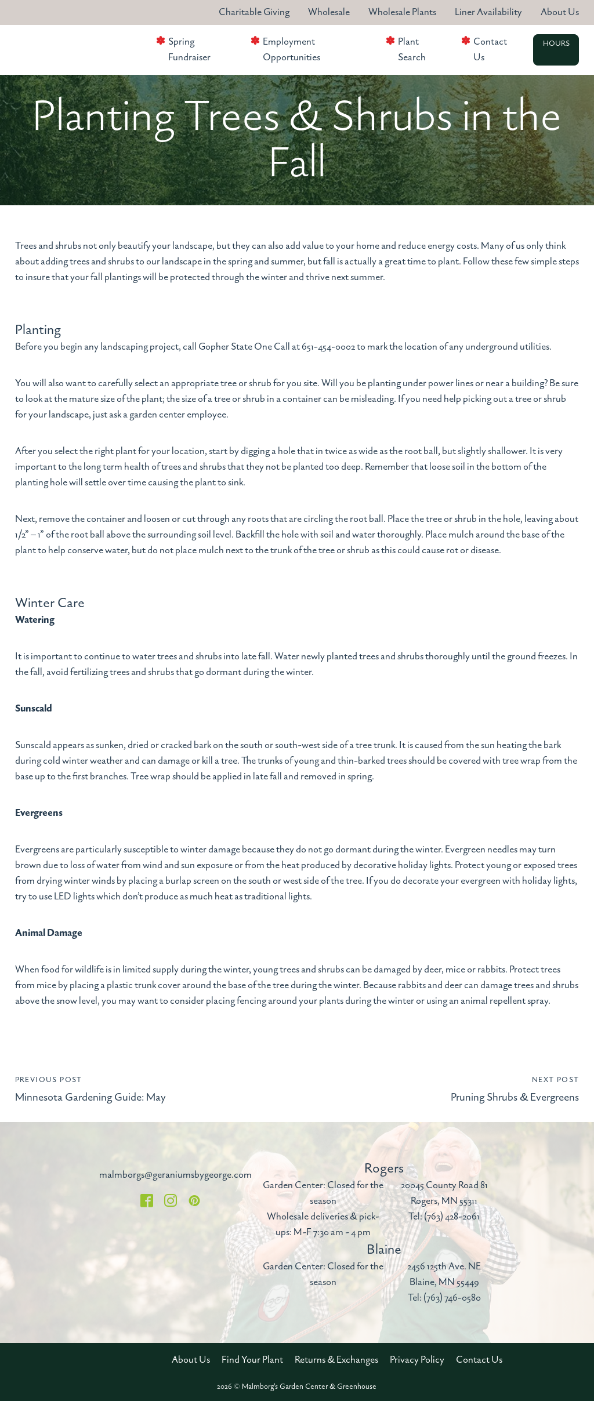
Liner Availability (488, 12)
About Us (560, 12)
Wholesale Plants (402, 12)
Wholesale (329, 12)
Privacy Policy (417, 1359)
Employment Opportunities (291, 49)
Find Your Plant (252, 1359)
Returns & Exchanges (336, 1359)
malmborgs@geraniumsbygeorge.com (175, 1174)
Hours (556, 44)
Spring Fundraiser (189, 49)
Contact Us (490, 49)
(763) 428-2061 (452, 1216)
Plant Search (412, 49)
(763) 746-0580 (452, 1297)
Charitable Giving (254, 12)
